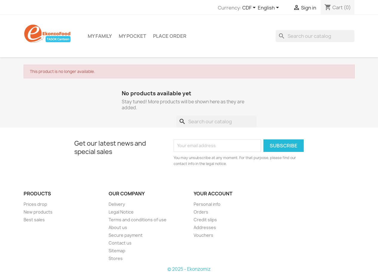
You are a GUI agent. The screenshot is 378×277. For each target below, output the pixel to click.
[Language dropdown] (269, 8)
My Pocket (132, 36)
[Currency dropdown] (250, 8)
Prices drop (35, 204)
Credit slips (205, 219)
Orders (201, 212)
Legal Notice (121, 212)
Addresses (205, 227)
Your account (213, 193)
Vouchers (203, 235)
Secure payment (126, 235)
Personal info (207, 204)
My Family (100, 36)
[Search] (315, 36)
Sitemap (117, 250)
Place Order (169, 36)
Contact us (120, 243)
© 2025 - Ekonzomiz (189, 269)
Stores (116, 258)
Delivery (117, 204)
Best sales (34, 219)
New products (38, 212)
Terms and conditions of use (137, 219)
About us (118, 227)
